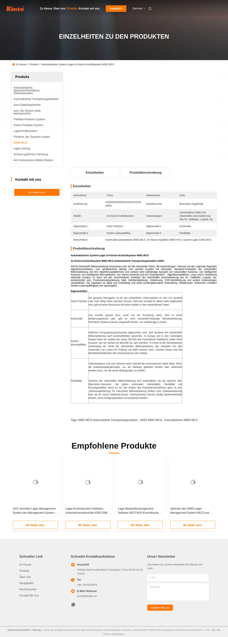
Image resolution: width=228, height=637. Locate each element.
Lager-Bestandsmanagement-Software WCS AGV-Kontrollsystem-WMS (140, 511)
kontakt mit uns (160, 607)
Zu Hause (46, 8)
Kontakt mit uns (89, 8)
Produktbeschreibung (145, 172)
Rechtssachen (28, 589)
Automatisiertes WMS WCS (181, 420)
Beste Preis (163, 156)
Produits (72, 8)
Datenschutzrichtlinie (19, 630)
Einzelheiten (95, 172)
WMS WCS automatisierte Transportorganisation (107, 420)
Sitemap (36, 630)
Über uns (59, 8)
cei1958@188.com (87, 596)
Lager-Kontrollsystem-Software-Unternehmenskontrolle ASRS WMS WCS (87, 511)
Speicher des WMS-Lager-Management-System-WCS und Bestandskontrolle (189, 511)
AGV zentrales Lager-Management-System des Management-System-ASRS (34, 511)
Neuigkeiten (26, 583)
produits (24, 570)
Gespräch (116, 8)
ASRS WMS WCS (151, 420)
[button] (20, 490)
